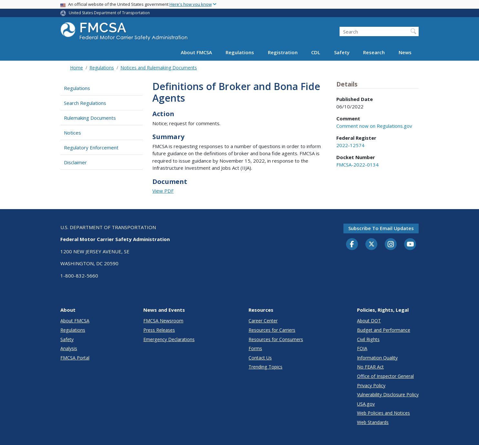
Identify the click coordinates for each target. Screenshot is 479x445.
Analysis (68, 348)
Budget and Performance (383, 330)
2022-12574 (350, 145)
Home (76, 68)
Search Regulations (85, 103)
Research (374, 52)
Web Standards (373, 422)
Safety (342, 52)
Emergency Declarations (169, 339)
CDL (315, 52)
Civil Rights (368, 339)
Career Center (263, 321)
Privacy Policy (371, 385)
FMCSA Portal (74, 358)
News (405, 52)
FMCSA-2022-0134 (357, 164)
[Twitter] (371, 244)
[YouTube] (410, 244)
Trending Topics (265, 367)
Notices (72, 132)
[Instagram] (391, 245)
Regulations (240, 52)
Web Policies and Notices (383, 413)
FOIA (362, 348)
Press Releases (159, 330)
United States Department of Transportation (109, 12)
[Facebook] (352, 244)
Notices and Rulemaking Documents (158, 68)
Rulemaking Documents (90, 118)
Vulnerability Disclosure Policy (388, 394)
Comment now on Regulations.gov (374, 126)
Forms (255, 348)
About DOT (369, 321)
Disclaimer (75, 162)
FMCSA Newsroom (163, 321)
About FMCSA (196, 52)
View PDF (163, 190)
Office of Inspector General (385, 376)
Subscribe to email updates (381, 228)
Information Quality (377, 358)
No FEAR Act (370, 367)
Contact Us (260, 358)
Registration (283, 52)
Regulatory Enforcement (91, 147)
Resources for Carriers (272, 330)
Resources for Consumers (276, 339)
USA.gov (366, 404)
